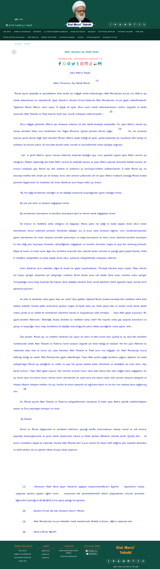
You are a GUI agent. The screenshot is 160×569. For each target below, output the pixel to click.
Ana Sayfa (17, 43)
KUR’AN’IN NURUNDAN (67, 37)
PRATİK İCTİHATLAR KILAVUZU (14, 37)
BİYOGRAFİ (37, 31)
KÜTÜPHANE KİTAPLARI (106, 31)
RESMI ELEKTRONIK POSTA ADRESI (68, 552)
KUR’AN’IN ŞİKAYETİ (93, 37)
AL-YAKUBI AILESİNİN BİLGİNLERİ (56, 31)
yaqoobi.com (46, 550)
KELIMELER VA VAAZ (110, 37)
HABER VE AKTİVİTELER (22, 31)
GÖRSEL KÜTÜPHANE (49, 37)
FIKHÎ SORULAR (32, 37)
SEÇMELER (91, 31)
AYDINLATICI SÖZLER (77, 31)
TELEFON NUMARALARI (68, 556)
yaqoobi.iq (45, 557)
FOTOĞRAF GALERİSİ (125, 31)
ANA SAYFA (7, 31)
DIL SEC (19, 19)
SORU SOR (139, 31)
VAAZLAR (81, 37)
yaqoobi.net (45, 554)
